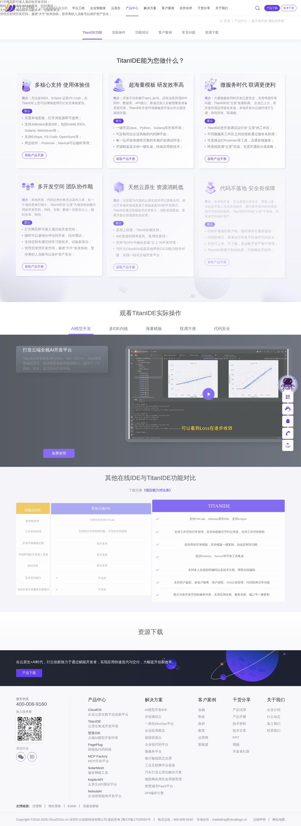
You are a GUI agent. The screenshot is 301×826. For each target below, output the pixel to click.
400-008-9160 (31, 704)
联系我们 (273, 730)
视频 (236, 744)
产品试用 (239, 710)
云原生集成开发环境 (108, 723)
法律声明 (259, 819)
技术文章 (239, 730)
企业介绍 (273, 710)
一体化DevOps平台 (159, 723)
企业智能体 (98, 6)
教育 (201, 730)
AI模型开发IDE (156, 710)
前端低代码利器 (108, 747)
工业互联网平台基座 (160, 765)
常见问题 (188, 32)
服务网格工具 (108, 770)
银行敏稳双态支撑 (158, 758)
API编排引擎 (154, 793)
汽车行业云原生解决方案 (163, 772)
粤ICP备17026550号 (136, 819)
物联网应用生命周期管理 (163, 779)
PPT (236, 737)
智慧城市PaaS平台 (159, 786)
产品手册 (239, 717)
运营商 (203, 737)
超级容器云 (153, 737)
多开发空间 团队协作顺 (268, 21)
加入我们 (273, 723)
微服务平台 (153, 751)
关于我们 (221, 8)
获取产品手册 (34, 155)
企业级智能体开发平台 (108, 793)
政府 (201, 723)
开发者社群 (241, 751)
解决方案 (150, 8)
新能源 (203, 744)
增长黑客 (54, 806)
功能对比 (142, 32)
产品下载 (29, 673)
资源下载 (212, 32)
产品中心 (132, 8)
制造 (201, 717)
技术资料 (239, 723)
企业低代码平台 (156, 744)
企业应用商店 (155, 730)
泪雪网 (37, 806)
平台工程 (78, 6)
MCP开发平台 (108, 758)
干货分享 (204, 8)
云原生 (115, 8)
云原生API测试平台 (108, 782)
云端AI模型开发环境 (108, 735)
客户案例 (168, 8)
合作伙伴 (186, 8)
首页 (227, 21)
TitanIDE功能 (92, 32)
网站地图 (278, 819)
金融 (201, 710)
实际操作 (118, 32)
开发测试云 (153, 717)
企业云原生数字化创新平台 (108, 712)
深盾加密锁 (91, 806)
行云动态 (273, 717)
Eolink (72, 806)
